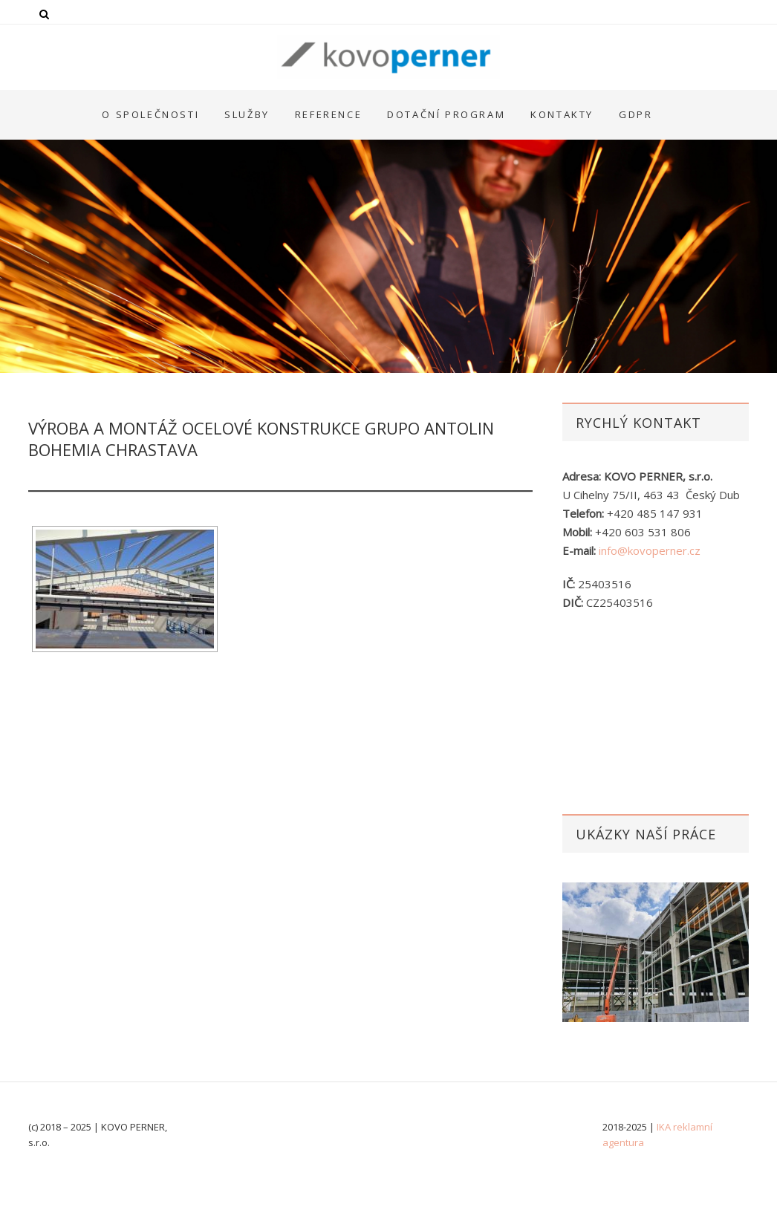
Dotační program (446, 114)
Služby (247, 114)
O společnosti (150, 114)
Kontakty (562, 114)
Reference (328, 114)
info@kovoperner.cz (649, 550)
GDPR (635, 114)
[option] (655, 952)
